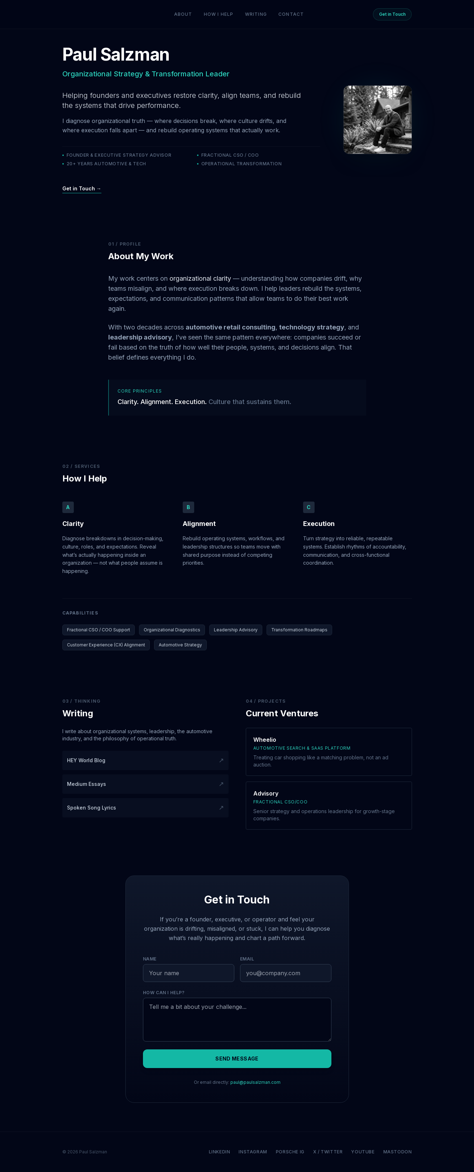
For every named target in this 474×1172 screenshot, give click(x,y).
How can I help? (164, 992)
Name (150, 959)
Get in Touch (392, 14)
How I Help (219, 14)
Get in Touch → (81, 188)
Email (247, 959)
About (183, 14)
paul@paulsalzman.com (255, 1082)
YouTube (362, 1151)
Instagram (253, 1151)
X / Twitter (328, 1151)
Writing (256, 14)
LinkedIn (219, 1151)
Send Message (236, 1058)
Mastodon (397, 1151)
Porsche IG (290, 1151)
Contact (291, 14)
